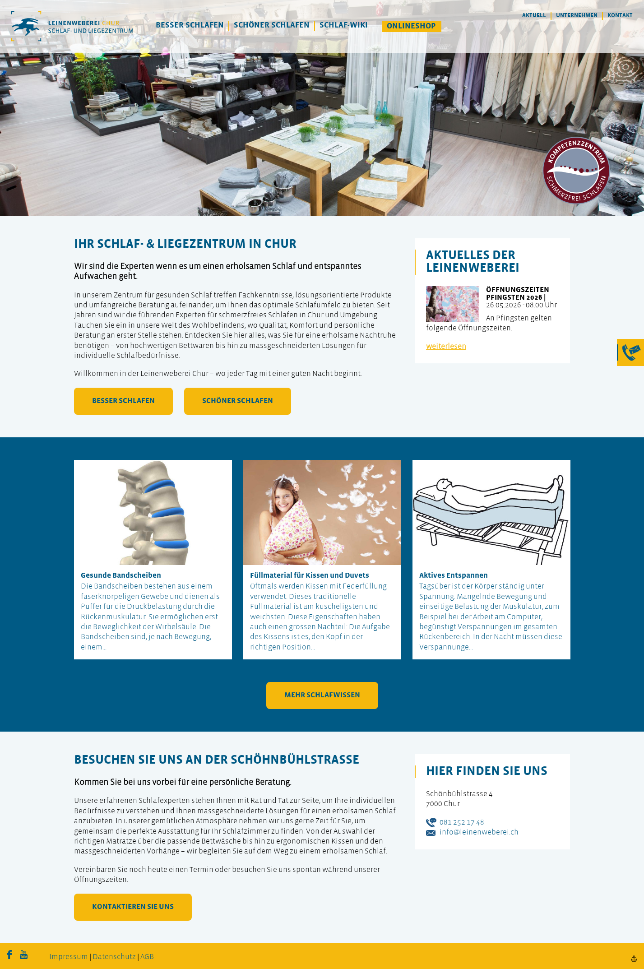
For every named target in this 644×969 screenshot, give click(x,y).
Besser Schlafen (190, 25)
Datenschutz (114, 957)
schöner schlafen (237, 401)
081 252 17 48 (462, 822)
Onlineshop (411, 26)
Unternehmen (577, 16)
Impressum (68, 957)
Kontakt (620, 16)
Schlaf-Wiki (344, 25)
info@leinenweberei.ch (479, 832)
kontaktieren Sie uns (133, 907)
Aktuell (534, 16)
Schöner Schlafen (272, 25)
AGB (147, 957)
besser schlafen (123, 401)
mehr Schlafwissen (322, 695)
